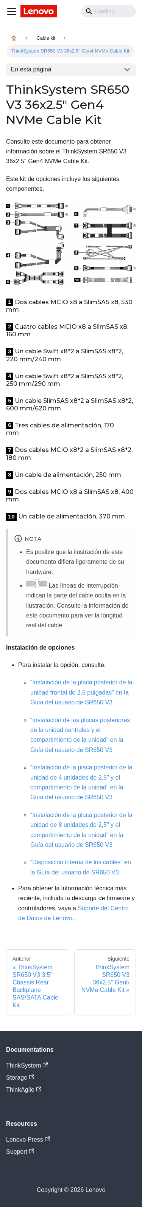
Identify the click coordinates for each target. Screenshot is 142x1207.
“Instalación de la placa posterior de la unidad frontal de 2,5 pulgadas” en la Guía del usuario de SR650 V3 (81, 692)
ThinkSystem (27, 1065)
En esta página (31, 69)
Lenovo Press (28, 1139)
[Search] (108, 11)
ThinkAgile (23, 1089)
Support (20, 1151)
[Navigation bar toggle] (11, 11)
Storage (20, 1077)
